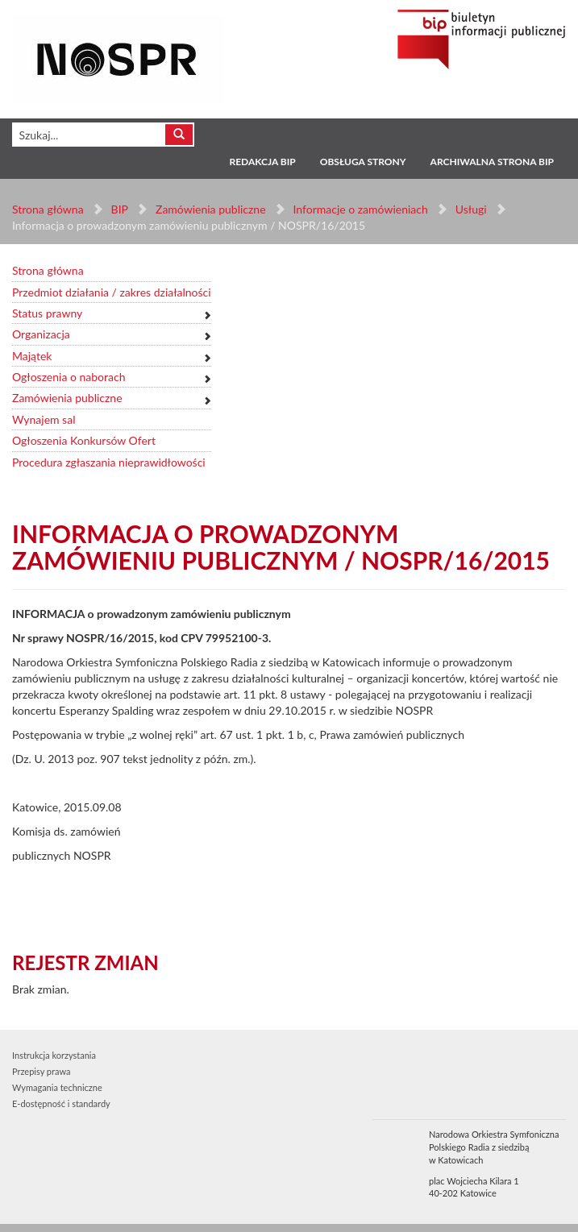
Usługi (470, 209)
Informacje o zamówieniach (360, 209)
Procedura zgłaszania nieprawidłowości (109, 462)
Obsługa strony (363, 162)
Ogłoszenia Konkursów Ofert (84, 440)
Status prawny (47, 313)
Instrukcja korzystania (54, 1055)
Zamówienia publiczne (211, 209)
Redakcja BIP (262, 162)
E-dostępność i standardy (61, 1103)
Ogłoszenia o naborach (68, 377)
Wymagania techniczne (57, 1087)
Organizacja (41, 334)
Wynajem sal (43, 419)
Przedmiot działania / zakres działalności (111, 292)
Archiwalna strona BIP (492, 162)
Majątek (32, 356)
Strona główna (48, 209)
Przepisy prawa (41, 1071)
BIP (119, 209)
